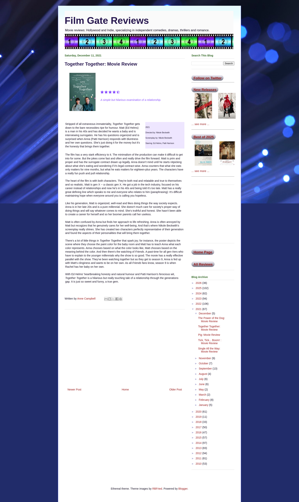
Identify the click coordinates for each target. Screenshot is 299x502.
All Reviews (203, 264)
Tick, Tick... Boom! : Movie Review (209, 342)
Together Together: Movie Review (209, 328)
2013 (199, 448)
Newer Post (74, 389)
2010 (199, 463)
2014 (199, 442)
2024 (199, 293)
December (205, 313)
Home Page (203, 252)
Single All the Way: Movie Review (209, 350)
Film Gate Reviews (107, 20)
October (204, 363)
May (201, 389)
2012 (199, 453)
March (203, 394)
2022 (199, 303)
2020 (199, 411)
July (201, 379)
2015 (199, 437)
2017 (199, 427)
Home (125, 389)
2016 (199, 432)
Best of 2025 (204, 137)
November (205, 358)
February (204, 399)
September (205, 368)
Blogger (182, 488)
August (203, 373)
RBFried (157, 488)
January (204, 404)
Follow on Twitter (208, 78)
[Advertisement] (125, 347)
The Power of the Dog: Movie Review (211, 319)
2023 (199, 298)
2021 (199, 309)
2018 (199, 421)
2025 (199, 288)
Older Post (175, 389)
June (202, 384)
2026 (199, 282)
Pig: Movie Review (209, 334)
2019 (199, 416)
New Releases (205, 90)
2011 (199, 458)
